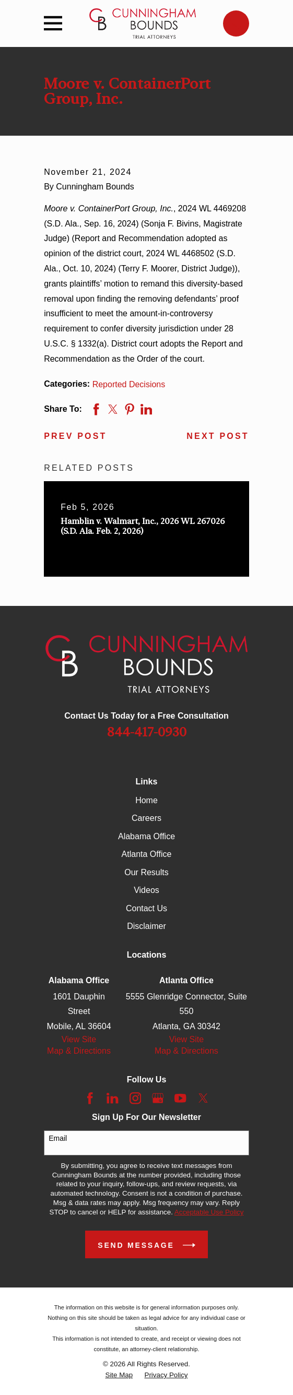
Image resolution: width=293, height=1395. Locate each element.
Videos (146, 890)
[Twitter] (203, 1098)
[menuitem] (119, 1375)
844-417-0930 (146, 732)
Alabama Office (146, 836)
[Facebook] (90, 1098)
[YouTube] (180, 1098)
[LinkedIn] (112, 1098)
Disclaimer (146, 926)
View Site (79, 1039)
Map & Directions (79, 1050)
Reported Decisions (129, 384)
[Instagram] (135, 1098)
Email (58, 1138)
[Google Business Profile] (157, 1098)
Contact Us (146, 908)
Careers (146, 818)
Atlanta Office (147, 854)
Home (146, 800)
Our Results (146, 872)
